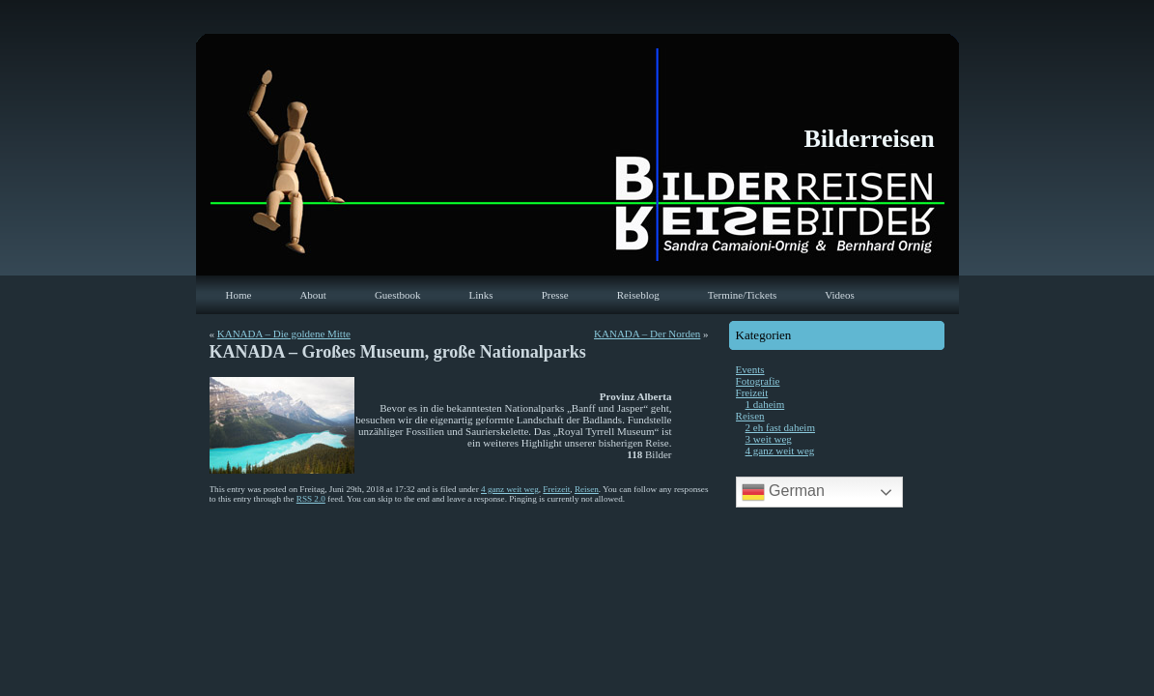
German (783, 492)
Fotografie (758, 381)
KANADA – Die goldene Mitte (284, 333)
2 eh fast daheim (780, 427)
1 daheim (765, 404)
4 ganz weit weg (510, 489)
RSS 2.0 (310, 499)
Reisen (587, 489)
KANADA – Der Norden (647, 333)
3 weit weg (769, 439)
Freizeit (556, 489)
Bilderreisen (869, 139)
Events (750, 369)
